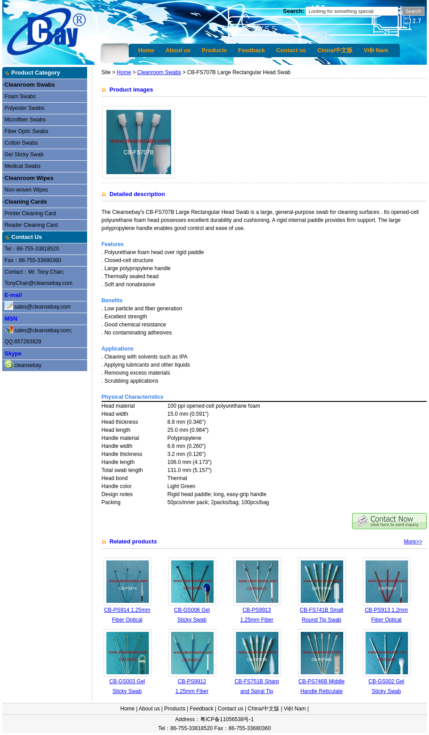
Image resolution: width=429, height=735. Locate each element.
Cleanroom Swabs (29, 84)
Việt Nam (376, 50)
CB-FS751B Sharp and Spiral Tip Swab (257, 691)
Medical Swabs (22, 166)
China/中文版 (335, 50)
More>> (413, 542)
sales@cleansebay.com (42, 307)
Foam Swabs (20, 96)
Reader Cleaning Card (31, 225)
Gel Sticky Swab (23, 154)
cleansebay (28, 365)
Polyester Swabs (24, 108)
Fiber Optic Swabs (26, 131)
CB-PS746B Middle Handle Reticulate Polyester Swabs (322, 691)
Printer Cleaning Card (30, 213)
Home (146, 50)
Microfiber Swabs (25, 120)
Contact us (291, 50)
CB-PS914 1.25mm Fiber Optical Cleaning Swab (127, 619)
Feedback (251, 50)
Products (214, 50)
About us (177, 50)
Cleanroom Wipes (29, 178)
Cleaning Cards (25, 201)
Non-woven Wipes (26, 190)
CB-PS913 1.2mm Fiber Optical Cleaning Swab (386, 619)
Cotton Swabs (21, 143)
